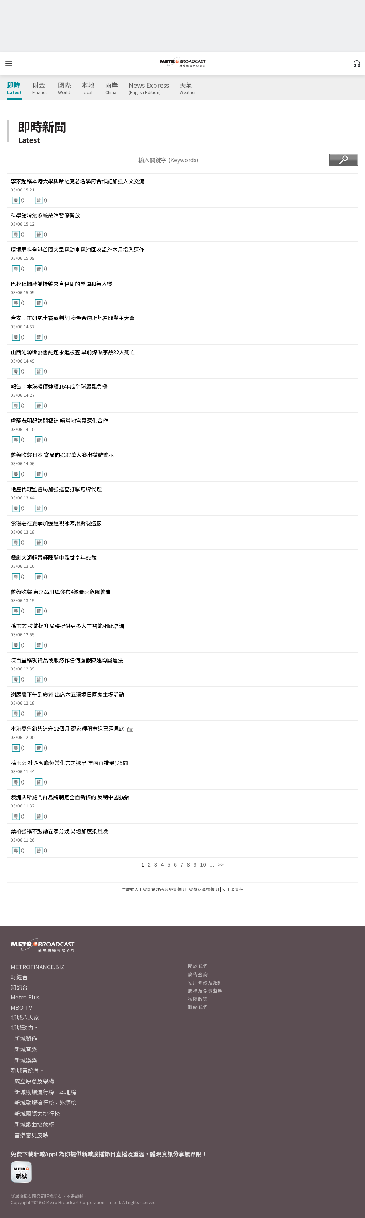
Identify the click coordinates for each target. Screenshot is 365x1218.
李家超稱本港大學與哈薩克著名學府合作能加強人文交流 (77, 181)
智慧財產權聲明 (204, 889)
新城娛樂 (25, 1060)
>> (220, 865)
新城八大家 (25, 1017)
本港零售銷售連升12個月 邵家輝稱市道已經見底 (72, 728)
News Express (149, 88)
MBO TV (21, 1007)
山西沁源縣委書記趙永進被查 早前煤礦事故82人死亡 (73, 352)
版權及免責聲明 (205, 990)
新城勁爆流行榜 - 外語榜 (45, 1102)
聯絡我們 (198, 1007)
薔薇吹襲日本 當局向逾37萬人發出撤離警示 (62, 454)
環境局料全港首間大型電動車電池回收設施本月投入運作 (77, 249)
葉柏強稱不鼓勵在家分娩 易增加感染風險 (59, 831)
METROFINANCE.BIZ (38, 966)
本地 (88, 88)
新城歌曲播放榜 (34, 1124)
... (212, 865)
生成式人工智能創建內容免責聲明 (154, 889)
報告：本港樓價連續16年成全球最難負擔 (59, 386)
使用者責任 (232, 889)
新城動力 (22, 1027)
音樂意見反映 (31, 1135)
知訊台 (19, 987)
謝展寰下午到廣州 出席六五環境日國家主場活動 (67, 694)
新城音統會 (25, 1070)
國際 (64, 88)
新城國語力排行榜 (37, 1113)
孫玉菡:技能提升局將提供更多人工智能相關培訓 (67, 625)
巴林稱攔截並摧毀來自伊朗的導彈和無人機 (61, 283)
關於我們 (198, 966)
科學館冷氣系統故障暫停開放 (45, 215)
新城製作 (25, 1038)
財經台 (19, 976)
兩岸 (111, 88)
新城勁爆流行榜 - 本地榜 (45, 1092)
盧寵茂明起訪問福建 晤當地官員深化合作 (59, 420)
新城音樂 (25, 1049)
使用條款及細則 (205, 982)
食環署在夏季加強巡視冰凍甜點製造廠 (56, 523)
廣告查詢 (198, 974)
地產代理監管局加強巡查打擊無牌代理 (56, 489)
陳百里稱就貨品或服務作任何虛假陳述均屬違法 (67, 660)
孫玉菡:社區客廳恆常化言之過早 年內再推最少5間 (69, 762)
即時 (14, 88)
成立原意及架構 (34, 1080)
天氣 (188, 88)
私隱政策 (198, 998)
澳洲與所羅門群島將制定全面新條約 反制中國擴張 (70, 797)
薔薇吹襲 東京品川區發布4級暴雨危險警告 (61, 591)
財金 (39, 88)
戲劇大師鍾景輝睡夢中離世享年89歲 (54, 557)
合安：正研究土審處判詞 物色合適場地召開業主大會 (73, 318)
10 (203, 865)
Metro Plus (25, 997)
